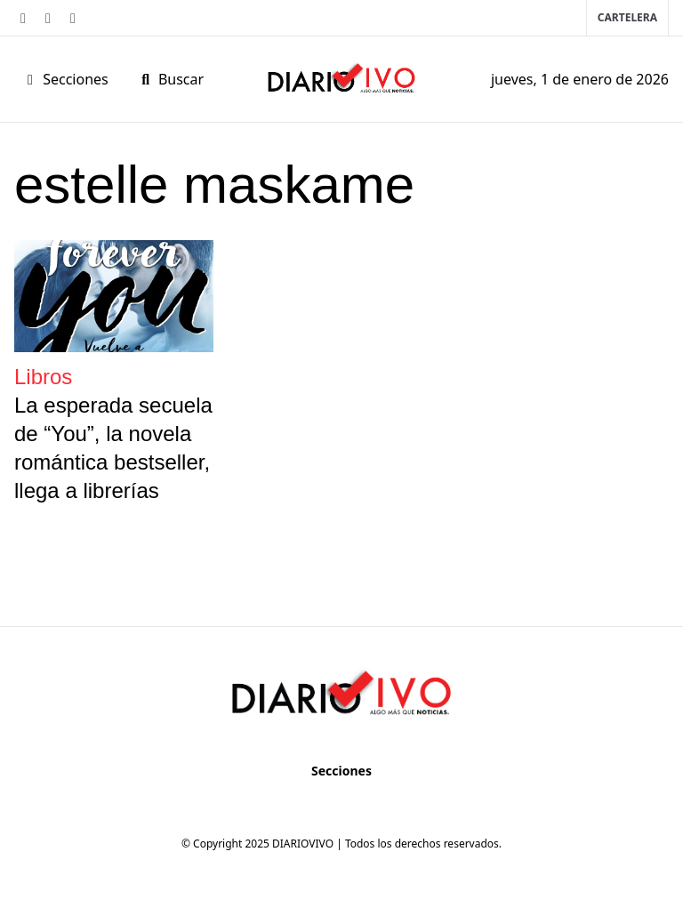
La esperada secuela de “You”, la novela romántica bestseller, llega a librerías (113, 447)
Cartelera (627, 17)
